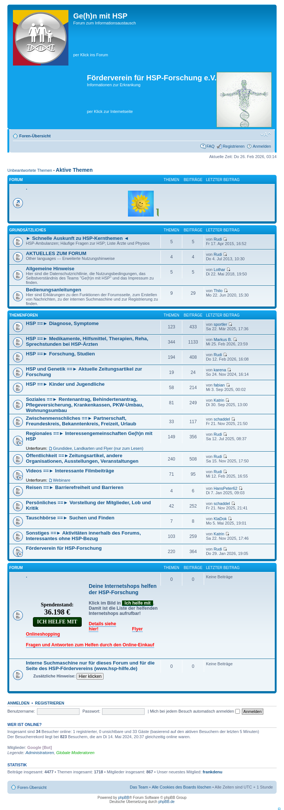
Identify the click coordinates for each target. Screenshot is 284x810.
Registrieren (233, 146)
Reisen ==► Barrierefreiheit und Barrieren (75, 487)
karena (220, 370)
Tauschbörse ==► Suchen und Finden (70, 518)
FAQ (210, 146)
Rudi (218, 239)
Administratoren (40, 752)
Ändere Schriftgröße (265, 134)
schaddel (222, 419)
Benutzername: (21, 711)
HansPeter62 (225, 488)
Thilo (218, 290)
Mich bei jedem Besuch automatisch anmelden (195, 711)
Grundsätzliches (27, 230)
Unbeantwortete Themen (29, 170)
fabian (219, 385)
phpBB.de (166, 802)
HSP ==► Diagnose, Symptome (62, 323)
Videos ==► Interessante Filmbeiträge (70, 470)
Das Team (139, 787)
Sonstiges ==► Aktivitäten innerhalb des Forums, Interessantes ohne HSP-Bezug (83, 535)
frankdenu (212, 772)
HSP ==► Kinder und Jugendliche (65, 384)
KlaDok (220, 518)
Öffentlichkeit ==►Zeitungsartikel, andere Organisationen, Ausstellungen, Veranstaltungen (82, 458)
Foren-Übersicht (35, 136)
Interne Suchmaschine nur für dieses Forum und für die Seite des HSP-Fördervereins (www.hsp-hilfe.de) (90, 665)
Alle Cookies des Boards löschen (181, 787)
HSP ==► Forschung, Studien (60, 354)
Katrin (219, 400)
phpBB (123, 798)
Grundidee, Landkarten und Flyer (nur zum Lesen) (98, 448)
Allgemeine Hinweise (50, 268)
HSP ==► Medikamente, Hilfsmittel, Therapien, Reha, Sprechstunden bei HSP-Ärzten (87, 341)
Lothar (219, 269)
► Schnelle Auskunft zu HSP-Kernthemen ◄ (77, 238)
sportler (220, 324)
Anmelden (262, 146)
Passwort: (91, 711)
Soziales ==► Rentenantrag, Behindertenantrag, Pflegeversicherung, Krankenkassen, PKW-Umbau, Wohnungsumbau (84, 404)
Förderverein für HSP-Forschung (64, 548)
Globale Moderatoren (75, 752)
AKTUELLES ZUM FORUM (56, 253)
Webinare (61, 480)
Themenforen (23, 315)
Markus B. (223, 339)
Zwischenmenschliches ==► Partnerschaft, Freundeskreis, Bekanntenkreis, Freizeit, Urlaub (81, 420)
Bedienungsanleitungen (53, 289)
